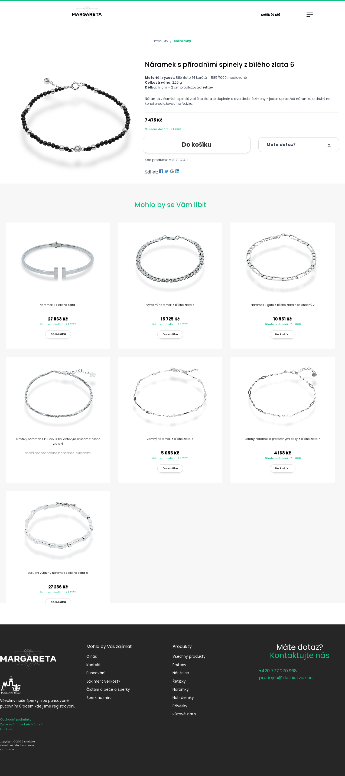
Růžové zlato (184, 714)
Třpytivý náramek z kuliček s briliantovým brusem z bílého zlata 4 (58, 441)
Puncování (95, 673)
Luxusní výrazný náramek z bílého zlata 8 (58, 573)
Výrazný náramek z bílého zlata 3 (170, 305)
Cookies (6, 729)
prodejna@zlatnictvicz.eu (286, 678)
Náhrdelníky (183, 697)
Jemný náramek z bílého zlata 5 (170, 439)
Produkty (161, 41)
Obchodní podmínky (15, 719)
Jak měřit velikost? (103, 681)
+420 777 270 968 (278, 671)
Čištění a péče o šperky (108, 689)
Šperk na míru (99, 697)
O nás (91, 656)
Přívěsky (179, 706)
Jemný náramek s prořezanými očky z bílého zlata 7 (282, 439)
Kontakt (93, 664)
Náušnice (180, 673)
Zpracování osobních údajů (21, 724)
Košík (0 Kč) (270, 14)
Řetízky (179, 681)
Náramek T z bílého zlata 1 (58, 305)
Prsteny (179, 664)
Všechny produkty (189, 656)
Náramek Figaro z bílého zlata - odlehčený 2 (283, 305)
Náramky (182, 41)
